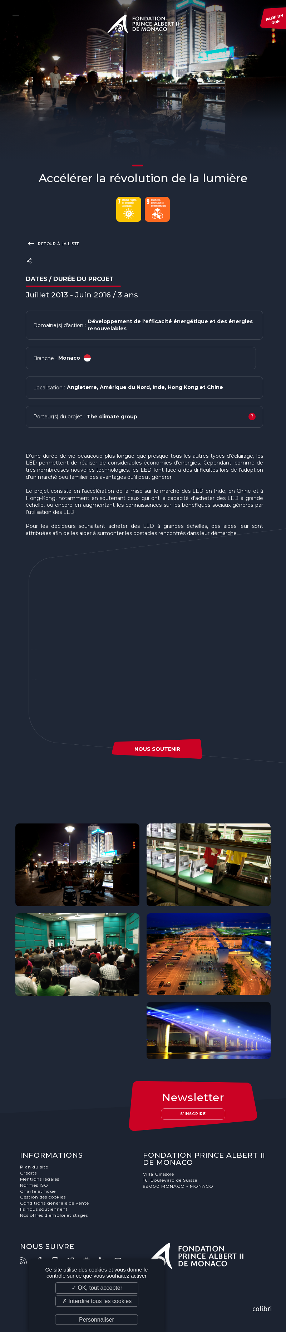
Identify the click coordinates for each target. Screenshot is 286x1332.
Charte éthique (38, 1191)
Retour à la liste (53, 243)
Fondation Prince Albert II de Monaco (143, 25)
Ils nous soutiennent (44, 1209)
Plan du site (34, 1167)
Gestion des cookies (43, 1197)
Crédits (28, 1173)
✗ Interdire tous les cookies (97, 1301)
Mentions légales (39, 1179)
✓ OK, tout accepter (97, 1288)
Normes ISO (34, 1185)
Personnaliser (96, 1320)
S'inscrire (193, 1114)
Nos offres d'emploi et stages (54, 1215)
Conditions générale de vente (54, 1203)
